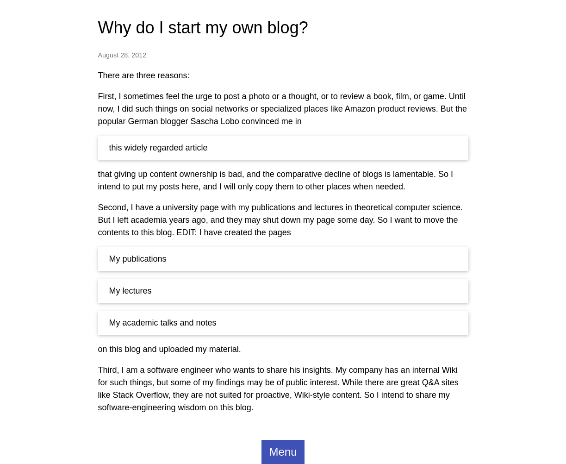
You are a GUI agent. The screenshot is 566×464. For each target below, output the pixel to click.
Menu (283, 451)
